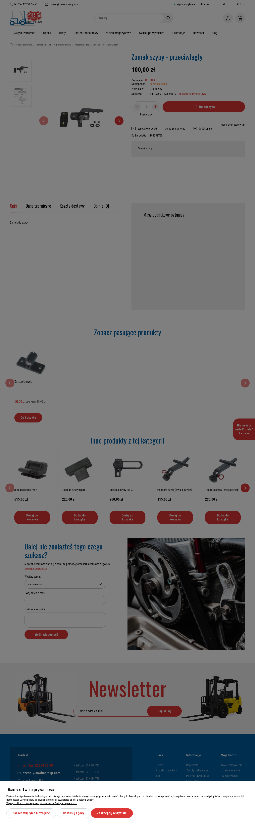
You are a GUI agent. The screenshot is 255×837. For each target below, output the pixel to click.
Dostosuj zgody (73, 813)
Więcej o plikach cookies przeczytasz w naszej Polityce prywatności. (41, 803)
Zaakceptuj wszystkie (112, 813)
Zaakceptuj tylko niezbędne (31, 813)
